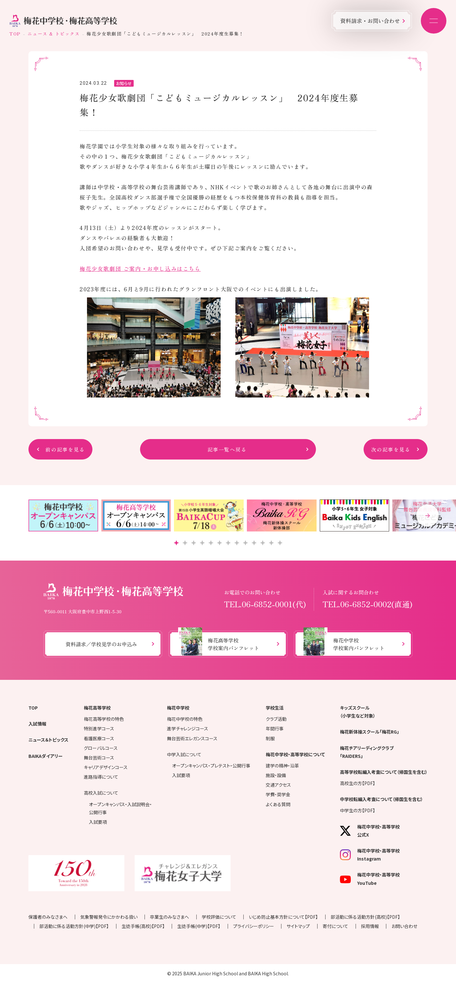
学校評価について (219, 917)
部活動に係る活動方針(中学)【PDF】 (74, 926)
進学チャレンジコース (187, 728)
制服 (270, 738)
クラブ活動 (276, 719)
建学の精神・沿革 (282, 765)
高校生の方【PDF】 (357, 783)
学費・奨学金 (278, 794)
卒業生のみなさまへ (169, 917)
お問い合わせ (404, 926)
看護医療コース (99, 738)
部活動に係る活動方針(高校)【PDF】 (365, 917)
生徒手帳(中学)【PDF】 (198, 926)
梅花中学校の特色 (184, 719)
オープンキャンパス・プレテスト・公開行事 (211, 765)
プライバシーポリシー (253, 926)
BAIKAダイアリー (45, 756)
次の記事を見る (391, 449)
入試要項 (98, 822)
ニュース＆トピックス (48, 739)
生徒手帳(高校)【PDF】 (143, 926)
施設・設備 (276, 775)
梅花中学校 (178, 707)
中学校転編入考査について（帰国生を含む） (381, 799)
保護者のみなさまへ (47, 917)
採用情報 (370, 926)
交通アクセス (278, 785)
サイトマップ (298, 926)
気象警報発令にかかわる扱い (109, 917)
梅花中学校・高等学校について (295, 754)
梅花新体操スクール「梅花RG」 (369, 731)
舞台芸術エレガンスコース (192, 738)
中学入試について (184, 754)
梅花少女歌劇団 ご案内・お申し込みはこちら (140, 268)
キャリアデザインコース (106, 767)
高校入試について (101, 793)
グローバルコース (101, 748)
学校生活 (275, 707)
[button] (427, 515)
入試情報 (37, 723)
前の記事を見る (65, 449)
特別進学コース (99, 728)
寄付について (335, 926)
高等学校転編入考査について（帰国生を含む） (384, 772)
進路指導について (101, 777)
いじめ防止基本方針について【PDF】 (283, 917)
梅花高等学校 (97, 707)
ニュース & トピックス (54, 33)
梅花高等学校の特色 (104, 719)
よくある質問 (278, 804)
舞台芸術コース (99, 757)
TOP (15, 33)
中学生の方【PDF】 (357, 810)
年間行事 (275, 728)
